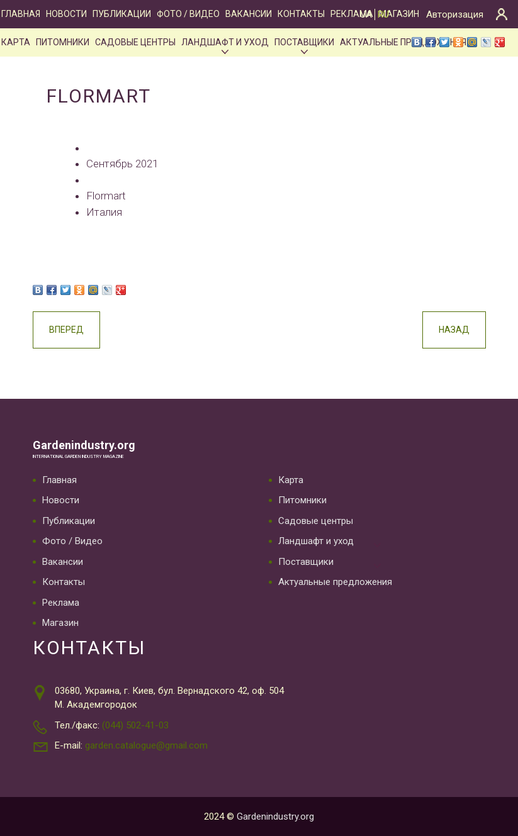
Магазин (399, 14)
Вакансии (248, 14)
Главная (20, 14)
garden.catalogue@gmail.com (146, 745)
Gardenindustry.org (84, 445)
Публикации (122, 14)
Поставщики (304, 42)
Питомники (62, 42)
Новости (66, 14)
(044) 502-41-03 (135, 725)
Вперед (66, 330)
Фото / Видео (188, 14)
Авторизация (454, 14)
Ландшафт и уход (225, 42)
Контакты (301, 14)
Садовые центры (135, 42)
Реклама (60, 602)
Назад (454, 330)
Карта (15, 42)
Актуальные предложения (335, 582)
